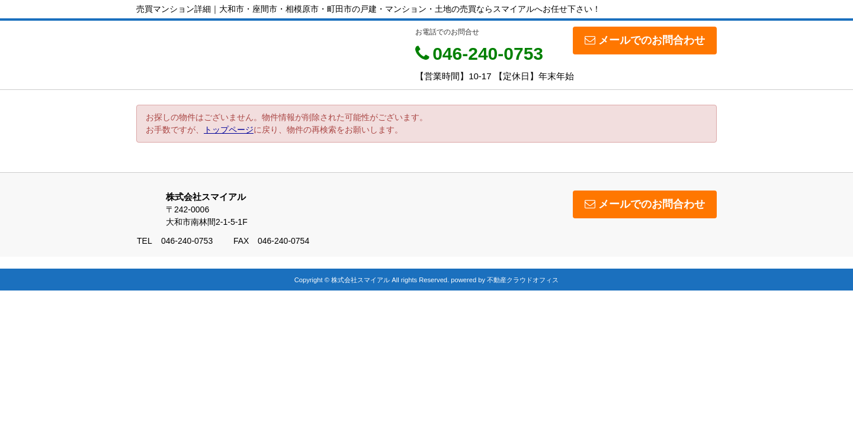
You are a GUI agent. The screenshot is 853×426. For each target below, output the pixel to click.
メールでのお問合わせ (645, 40)
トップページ (229, 129)
